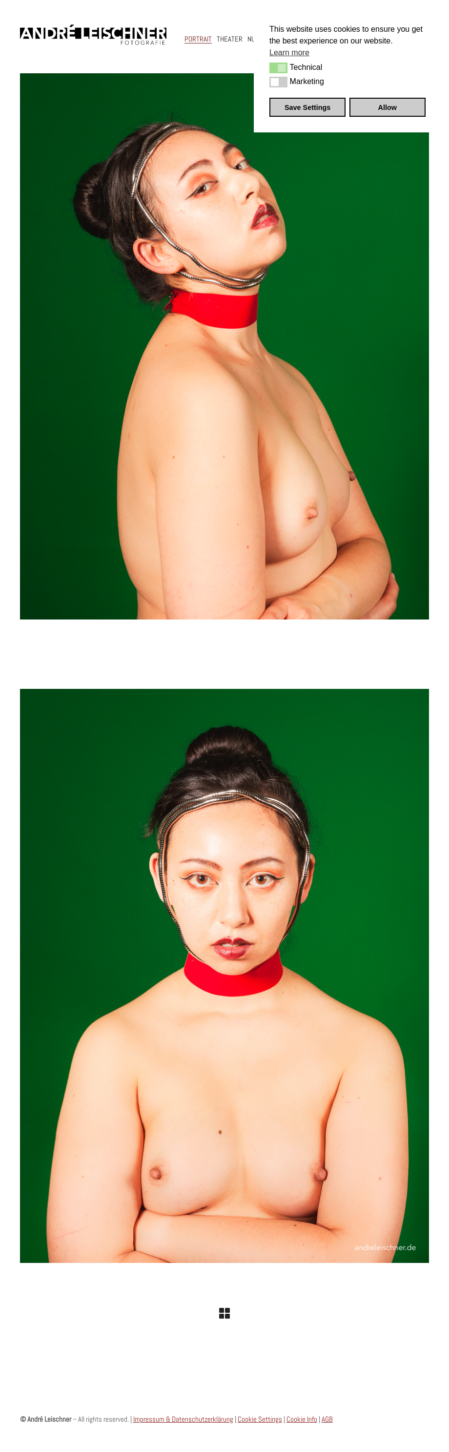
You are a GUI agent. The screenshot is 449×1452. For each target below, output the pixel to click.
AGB (327, 1419)
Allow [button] (387, 107)
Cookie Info (301, 1419)
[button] (278, 68)
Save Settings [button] (307, 107)
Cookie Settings (260, 1419)
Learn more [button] (289, 52)
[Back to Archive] (224, 1313)
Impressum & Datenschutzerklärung (183, 1419)
